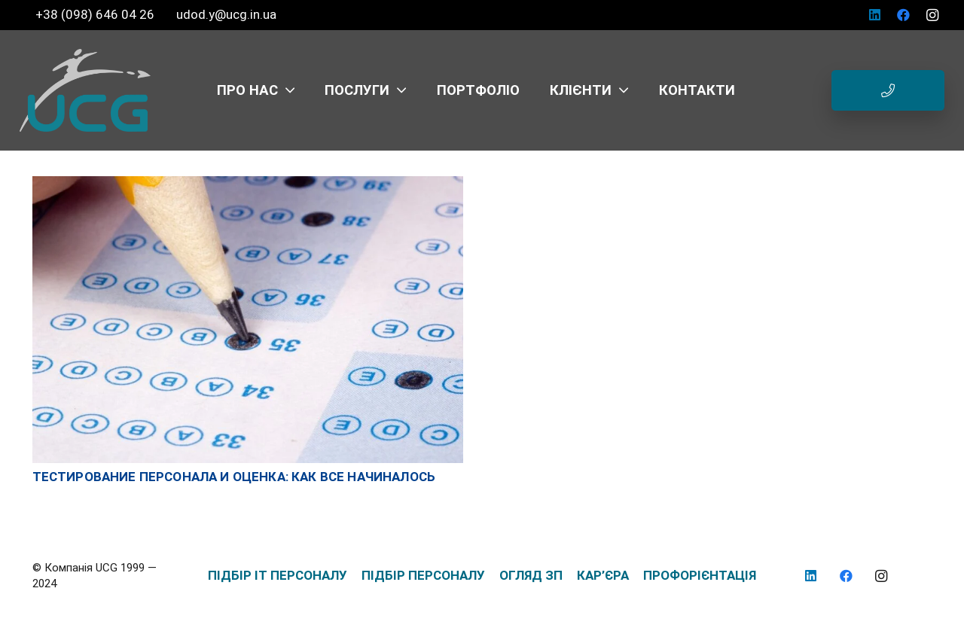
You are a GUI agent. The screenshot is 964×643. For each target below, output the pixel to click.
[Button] (887, 90)
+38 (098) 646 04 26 (96, 14)
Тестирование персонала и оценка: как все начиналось (234, 476)
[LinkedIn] (875, 15)
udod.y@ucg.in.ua (226, 14)
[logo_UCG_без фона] (85, 90)
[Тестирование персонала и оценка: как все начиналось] (247, 183)
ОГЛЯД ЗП (531, 575)
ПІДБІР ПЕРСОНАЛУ (423, 575)
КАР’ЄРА (603, 575)
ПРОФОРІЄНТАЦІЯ (699, 575)
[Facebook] (904, 15)
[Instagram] (932, 15)
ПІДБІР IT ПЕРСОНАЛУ (277, 575)
